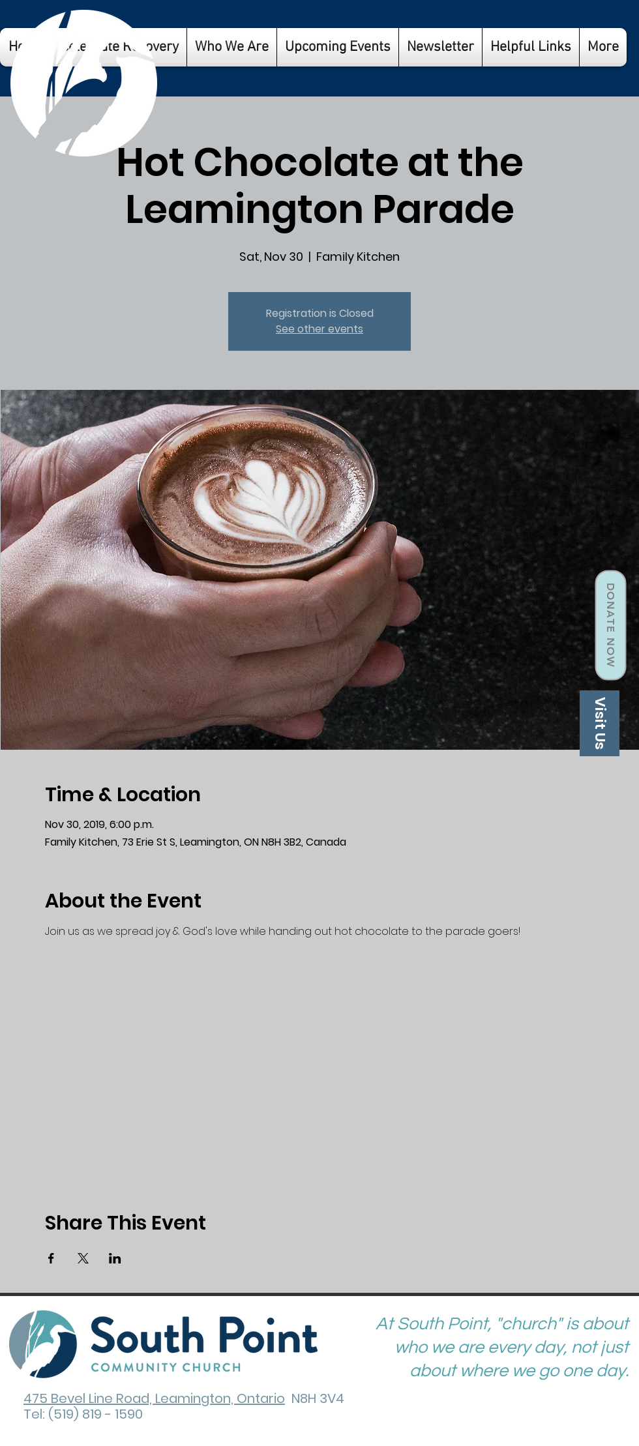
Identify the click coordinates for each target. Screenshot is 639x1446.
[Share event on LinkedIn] (115, 1258)
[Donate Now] (610, 625)
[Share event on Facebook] (51, 1258)
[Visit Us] (599, 723)
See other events (319, 328)
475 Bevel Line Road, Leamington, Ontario (154, 1398)
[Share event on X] (83, 1258)
